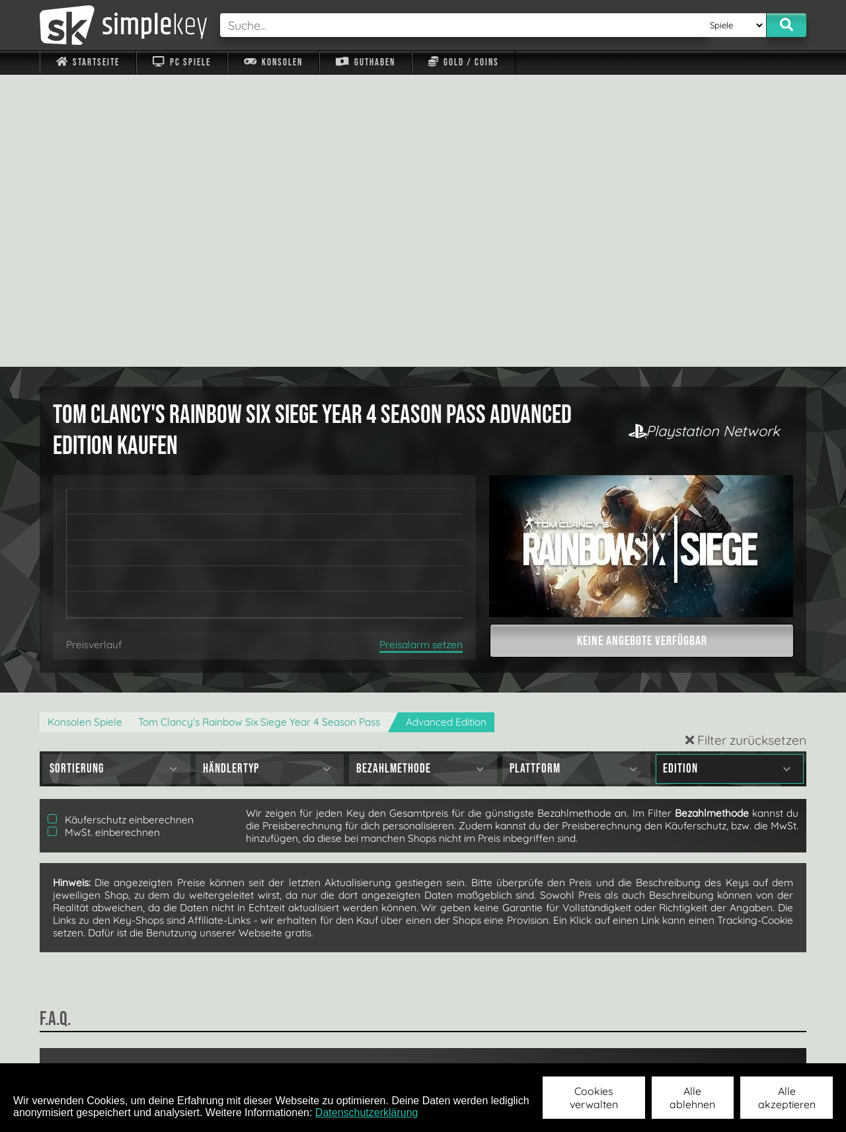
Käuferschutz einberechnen (121, 527)
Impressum (96, 1045)
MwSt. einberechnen (104, 540)
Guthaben (365, 62)
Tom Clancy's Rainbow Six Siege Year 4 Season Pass (259, 430)
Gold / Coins (463, 62)
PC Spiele (181, 62)
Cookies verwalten (594, 1097)
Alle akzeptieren (787, 1097)
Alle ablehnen (692, 1097)
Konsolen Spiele (85, 430)
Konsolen (273, 62)
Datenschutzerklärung (366, 1112)
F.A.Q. (339, 1045)
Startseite (88, 62)
